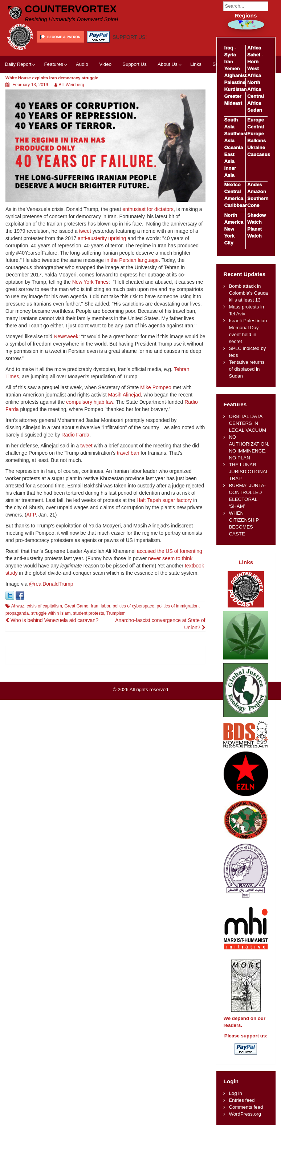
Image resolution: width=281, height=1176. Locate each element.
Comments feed (246, 1107)
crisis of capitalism (44, 606)
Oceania (233, 147)
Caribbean (236, 205)
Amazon (256, 191)
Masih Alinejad (124, 395)
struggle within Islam (51, 613)
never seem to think (170, 558)
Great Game (76, 606)
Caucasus (258, 154)
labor (105, 606)
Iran (94, 606)
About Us (168, 64)
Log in (235, 1093)
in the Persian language (132, 260)
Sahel (253, 54)
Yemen (232, 68)
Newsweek (66, 336)
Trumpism (116, 613)
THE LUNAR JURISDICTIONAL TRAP (248, 471)
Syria (230, 54)
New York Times (90, 282)
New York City (229, 236)
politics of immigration (178, 606)
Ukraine (256, 147)
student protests (88, 613)
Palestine (234, 82)
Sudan (254, 110)
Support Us (134, 64)
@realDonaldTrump (51, 584)
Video (105, 64)
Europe (255, 120)
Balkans (256, 140)
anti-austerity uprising (102, 238)
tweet (85, 231)
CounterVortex (71, 9)
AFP (31, 515)
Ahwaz (17, 606)
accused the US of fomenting (169, 551)
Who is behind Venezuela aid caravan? (51, 620)
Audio (82, 64)
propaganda (17, 613)
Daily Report (18, 64)
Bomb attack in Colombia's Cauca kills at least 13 (248, 293)
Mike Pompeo (155, 387)
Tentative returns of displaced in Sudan (246, 369)
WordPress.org (245, 1114)
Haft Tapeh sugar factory (164, 500)
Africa (254, 48)
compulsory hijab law (89, 402)
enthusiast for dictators (148, 209)
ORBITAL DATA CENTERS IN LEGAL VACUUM (247, 423)
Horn (252, 61)
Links (195, 64)
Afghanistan (238, 75)
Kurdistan (235, 89)
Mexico (232, 184)
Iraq (228, 48)
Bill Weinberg (71, 84)
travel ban (128, 453)
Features (53, 64)
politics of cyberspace (133, 606)
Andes (254, 184)
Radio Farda (75, 435)
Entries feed (241, 1100)
